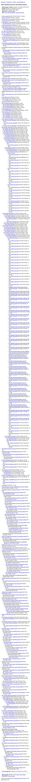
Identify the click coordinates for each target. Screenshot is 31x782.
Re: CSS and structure (7, 675)
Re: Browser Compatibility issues (10, 476)
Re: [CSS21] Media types (8, 110)
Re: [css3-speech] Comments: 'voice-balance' (13, 69)
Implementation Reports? (7, 26)
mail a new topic (11, 11)
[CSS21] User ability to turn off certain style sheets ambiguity (15, 544)
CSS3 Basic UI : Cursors (7, 22)
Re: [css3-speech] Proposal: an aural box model (13, 50)
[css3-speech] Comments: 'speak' (9, 43)
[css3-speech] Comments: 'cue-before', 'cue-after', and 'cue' (15, 55)
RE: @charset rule (6, 469)
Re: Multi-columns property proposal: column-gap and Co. (15, 600)
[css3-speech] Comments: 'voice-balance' (11, 67)
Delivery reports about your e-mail (9, 91)
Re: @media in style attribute (8, 716)
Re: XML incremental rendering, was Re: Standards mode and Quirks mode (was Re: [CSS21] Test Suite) (18, 357)
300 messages (5, 7)
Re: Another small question (8, 617)
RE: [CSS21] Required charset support (12, 583)
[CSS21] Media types (6, 108)
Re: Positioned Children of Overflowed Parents (13, 454)
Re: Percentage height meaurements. (10, 717)
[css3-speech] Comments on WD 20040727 (12, 82)
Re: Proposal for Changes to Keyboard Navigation (12, 723)
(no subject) (4, 485)
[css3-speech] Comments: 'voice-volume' (11, 72)
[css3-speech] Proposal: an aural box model (11, 47)
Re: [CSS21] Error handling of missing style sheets (14, 594)
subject (16, 9)
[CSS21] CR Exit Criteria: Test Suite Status (11, 661)
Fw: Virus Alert (5, 34)
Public (14, 2)
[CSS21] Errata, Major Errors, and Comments (11, 667)
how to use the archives (10, 12)
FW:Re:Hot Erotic (5, 25)
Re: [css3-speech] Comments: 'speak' (11, 44)
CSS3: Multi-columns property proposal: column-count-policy (15, 597)
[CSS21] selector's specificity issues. (10, 628)
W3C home (3, 2)
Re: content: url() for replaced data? (10, 40)
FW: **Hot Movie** (6, 111)
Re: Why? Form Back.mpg (7, 31)
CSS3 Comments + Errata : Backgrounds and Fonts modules (15, 486)
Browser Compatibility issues (8, 475)
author (10, 9)
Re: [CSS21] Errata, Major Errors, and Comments (13, 670)
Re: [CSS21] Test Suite (8, 129)
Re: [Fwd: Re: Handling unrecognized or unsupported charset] (16, 539)
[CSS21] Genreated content (8, 460)
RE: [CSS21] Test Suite (7, 127)
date (14, 9)
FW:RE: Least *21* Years (7, 19)
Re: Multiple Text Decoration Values (11, 734)
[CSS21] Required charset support (9, 578)
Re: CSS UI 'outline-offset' (7, 710)
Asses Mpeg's (5, 20)
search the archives (20, 12)
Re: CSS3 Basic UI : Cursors (9, 23)
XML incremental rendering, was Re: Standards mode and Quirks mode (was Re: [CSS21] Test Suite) (19, 353)
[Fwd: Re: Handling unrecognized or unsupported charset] (14, 536)
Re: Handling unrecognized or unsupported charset (14, 553)
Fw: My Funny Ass (6, 37)
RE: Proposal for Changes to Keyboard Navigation (14, 726)
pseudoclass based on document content (11, 489)
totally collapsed (6, 696)
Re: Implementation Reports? (9, 28)
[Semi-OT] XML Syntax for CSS (8, 614)
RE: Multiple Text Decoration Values (9, 729)
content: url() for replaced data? (8, 38)
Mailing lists (9, 2)
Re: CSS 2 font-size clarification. (10, 120)
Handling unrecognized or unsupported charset (12, 550)
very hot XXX (5, 17)
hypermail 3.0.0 (17, 778)
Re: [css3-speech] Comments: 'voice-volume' (12, 75)
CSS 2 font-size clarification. (8, 118)
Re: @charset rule (7, 471)
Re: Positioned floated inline (9, 549)
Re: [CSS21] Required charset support (11, 580)
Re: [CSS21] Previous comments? (9, 621)
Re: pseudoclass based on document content (12, 492)
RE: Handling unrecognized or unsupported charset (15, 556)
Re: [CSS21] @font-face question (9, 695)
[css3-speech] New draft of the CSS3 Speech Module (13, 79)
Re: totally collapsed (8, 699)
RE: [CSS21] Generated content (9, 448)
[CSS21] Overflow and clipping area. (16, 530)
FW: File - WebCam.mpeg (7, 32)
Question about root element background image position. (17, 605)
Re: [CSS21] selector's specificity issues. (11, 631)
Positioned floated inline (7, 547)
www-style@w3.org (21, 2)
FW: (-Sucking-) (5, 98)
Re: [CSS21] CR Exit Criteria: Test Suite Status (13, 664)
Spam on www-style (6, 16)
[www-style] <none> (6, 78)
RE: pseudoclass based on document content (14, 503)
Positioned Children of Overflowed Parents (11, 451)
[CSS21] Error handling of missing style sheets (12, 592)
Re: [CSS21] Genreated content (10, 461)
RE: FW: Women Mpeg (7, 103)
